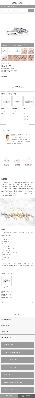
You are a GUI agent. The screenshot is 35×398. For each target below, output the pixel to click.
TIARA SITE (7, 375)
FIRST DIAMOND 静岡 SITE (12, 382)
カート (33, 2)
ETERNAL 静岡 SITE (10, 360)
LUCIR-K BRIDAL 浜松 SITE (13, 352)
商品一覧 (7, 6)
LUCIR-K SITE (8, 345)
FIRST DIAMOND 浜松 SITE (12, 390)
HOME (2, 6)
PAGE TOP (17, 315)
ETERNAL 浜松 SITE (10, 367)
